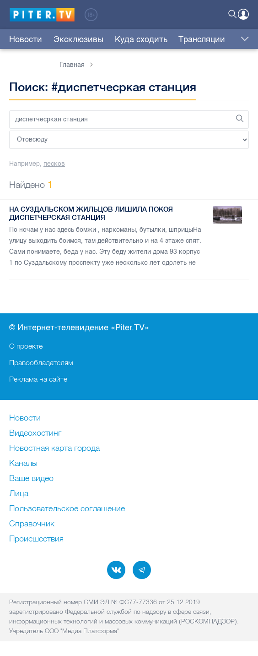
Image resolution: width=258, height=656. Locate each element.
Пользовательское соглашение (67, 509)
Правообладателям (41, 362)
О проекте (26, 346)
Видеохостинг (35, 433)
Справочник (31, 524)
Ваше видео (31, 478)
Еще (242, 39)
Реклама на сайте (38, 379)
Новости (25, 39)
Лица (18, 493)
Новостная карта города (54, 448)
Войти (243, 14)
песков (54, 164)
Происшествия (36, 539)
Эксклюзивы (78, 39)
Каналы (23, 463)
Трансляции (201, 39)
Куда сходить (141, 39)
